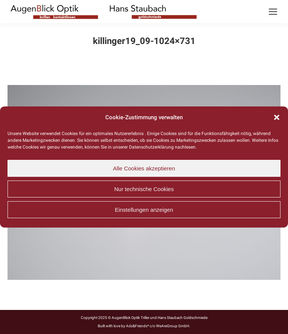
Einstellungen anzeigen (144, 209)
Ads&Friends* (137, 326)
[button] (276, 117)
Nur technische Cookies (144, 189)
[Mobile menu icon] (272, 11)
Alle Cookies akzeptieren (144, 168)
